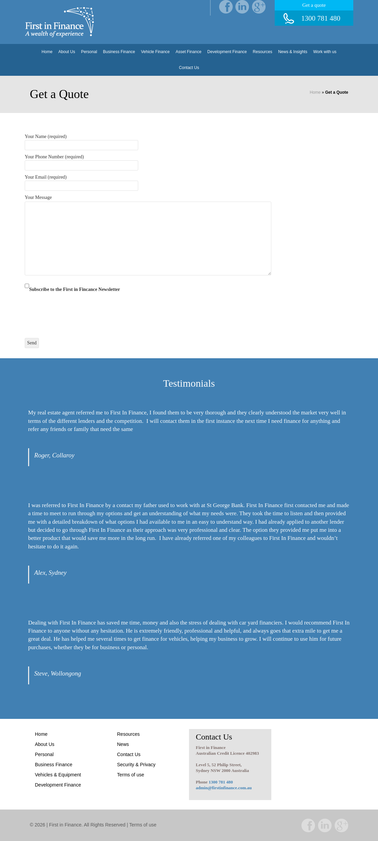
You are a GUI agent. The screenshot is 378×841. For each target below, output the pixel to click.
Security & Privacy (136, 764)
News (123, 744)
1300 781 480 (221, 782)
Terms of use (130, 774)
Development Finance (227, 51)
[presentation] (76, 311)
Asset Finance (189, 51)
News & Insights (292, 51)
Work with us (324, 51)
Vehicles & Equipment (58, 774)
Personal (89, 51)
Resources (262, 51)
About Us (66, 51)
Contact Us (189, 67)
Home (47, 51)
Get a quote (314, 5)
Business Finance (119, 51)
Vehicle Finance (155, 51)
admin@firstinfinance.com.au (224, 787)
